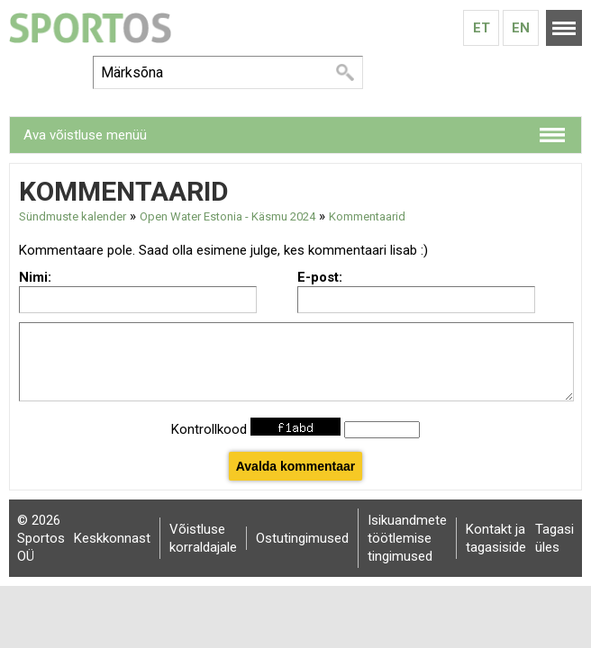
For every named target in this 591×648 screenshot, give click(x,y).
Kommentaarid (367, 216)
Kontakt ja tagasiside (496, 538)
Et (481, 28)
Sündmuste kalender (72, 216)
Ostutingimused (302, 538)
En (521, 28)
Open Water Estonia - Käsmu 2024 (227, 216)
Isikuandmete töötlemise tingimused (407, 538)
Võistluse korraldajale (203, 538)
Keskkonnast (112, 538)
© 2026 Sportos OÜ (41, 538)
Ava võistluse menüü (85, 135)
